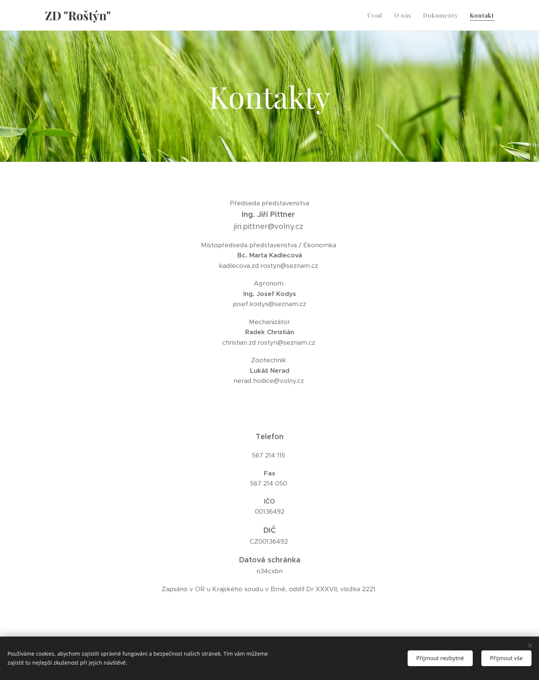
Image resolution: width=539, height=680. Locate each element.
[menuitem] (376, 15)
